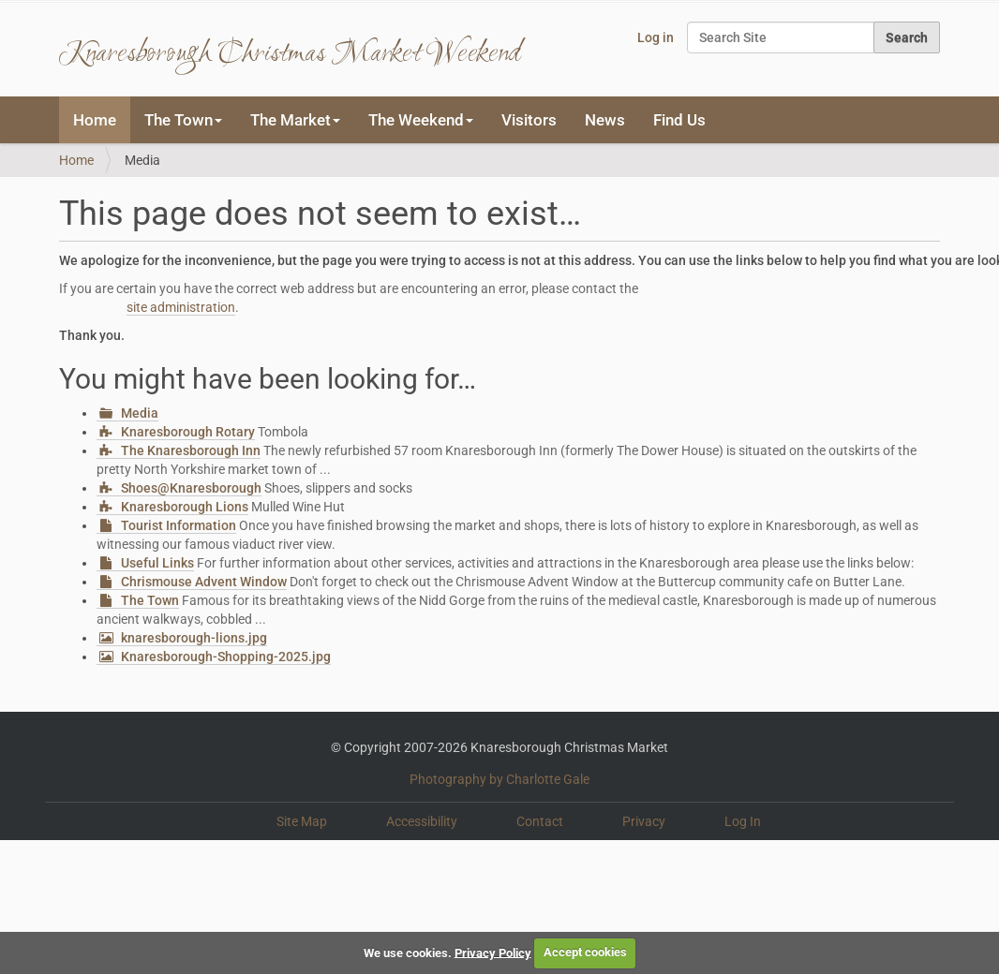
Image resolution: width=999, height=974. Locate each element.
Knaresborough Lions (184, 506)
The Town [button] (183, 120)
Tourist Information (178, 525)
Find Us (679, 120)
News (605, 120)
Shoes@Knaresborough (191, 487)
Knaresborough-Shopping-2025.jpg (226, 656)
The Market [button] (295, 120)
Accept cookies (585, 952)
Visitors (529, 120)
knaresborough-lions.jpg (194, 637)
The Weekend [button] (420, 120)
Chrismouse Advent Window (204, 581)
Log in (655, 37)
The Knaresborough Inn (191, 450)
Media (139, 413)
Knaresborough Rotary (188, 431)
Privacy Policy (493, 952)
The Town (150, 600)
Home (94, 120)
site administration (181, 307)
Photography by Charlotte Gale (499, 779)
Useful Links (157, 562)
